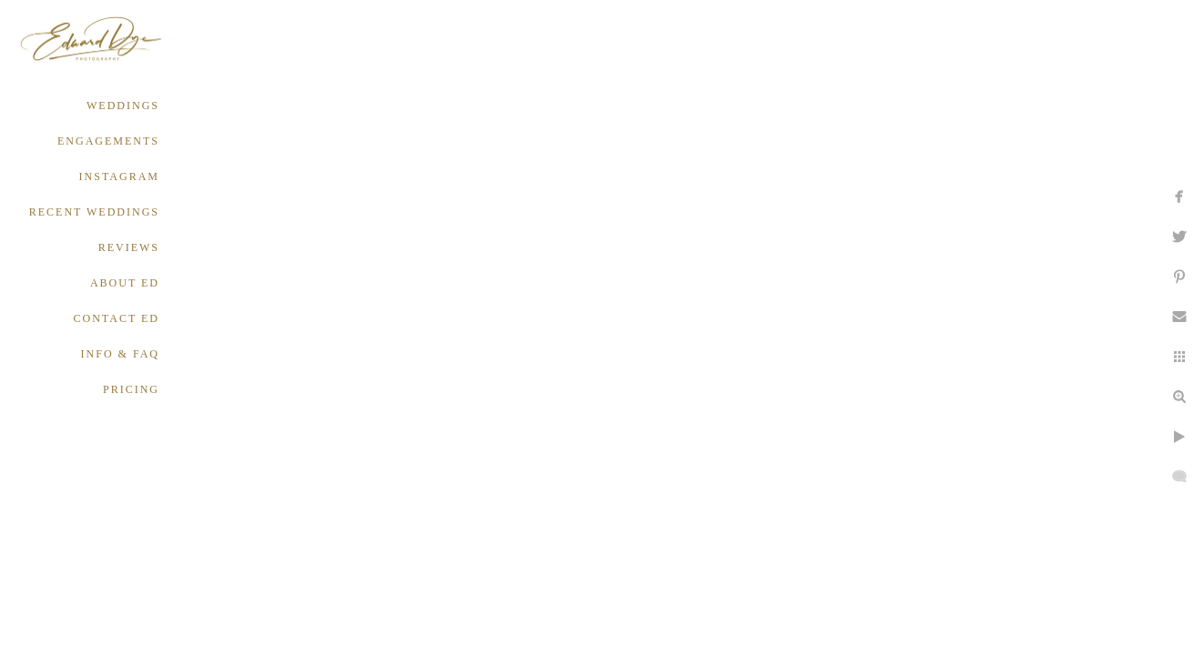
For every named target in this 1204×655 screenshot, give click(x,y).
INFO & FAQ (120, 354)
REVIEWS (128, 247)
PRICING (131, 389)
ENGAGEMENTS (108, 141)
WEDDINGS (123, 105)
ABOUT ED (124, 283)
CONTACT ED (116, 318)
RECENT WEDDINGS (94, 212)
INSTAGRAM (119, 176)
